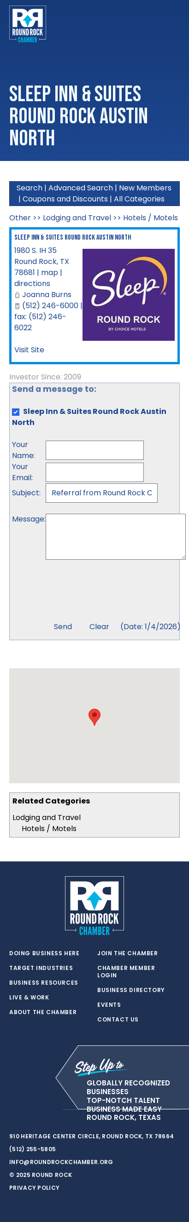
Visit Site (29, 349)
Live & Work (29, 997)
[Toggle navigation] (172, 24)
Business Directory (131, 990)
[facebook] (32, 1109)
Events (109, 1005)
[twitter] (13, 1109)
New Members (145, 188)
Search (29, 188)
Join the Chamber (127, 953)
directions (32, 283)
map (49, 272)
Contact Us (118, 1019)
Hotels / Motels (49, 828)
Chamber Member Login (126, 971)
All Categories (139, 199)
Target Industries (41, 968)
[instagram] (50, 1109)
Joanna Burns (46, 294)
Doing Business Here (44, 953)
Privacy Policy (34, 1188)
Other (20, 217)
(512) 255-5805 (32, 1149)
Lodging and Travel (46, 817)
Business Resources (43, 983)
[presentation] (116, 592)
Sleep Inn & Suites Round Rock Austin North (72, 237)
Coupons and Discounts (65, 199)
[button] (94, 717)
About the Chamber (43, 1012)
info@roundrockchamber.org (61, 1162)
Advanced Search (80, 188)
